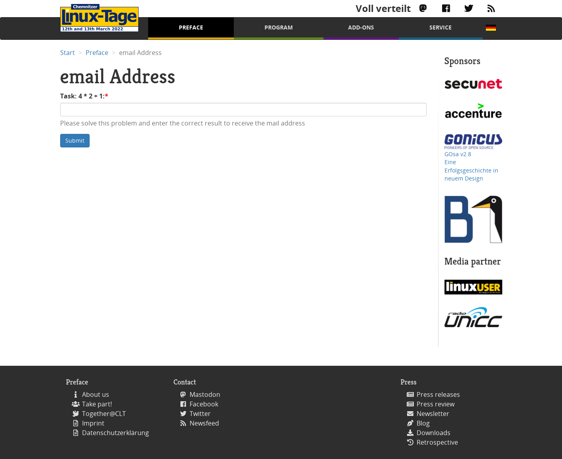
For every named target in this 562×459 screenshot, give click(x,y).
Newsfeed (204, 423)
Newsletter (433, 413)
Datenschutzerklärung (115, 432)
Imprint (93, 423)
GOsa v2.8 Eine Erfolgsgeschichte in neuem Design (471, 166)
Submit (74, 140)
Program (278, 27)
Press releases (438, 394)
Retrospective (437, 442)
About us (95, 394)
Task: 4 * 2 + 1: (82, 96)
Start (67, 52)
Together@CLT (104, 413)
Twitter (200, 413)
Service (440, 27)
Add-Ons (361, 27)
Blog (423, 423)
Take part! (97, 404)
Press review (435, 404)
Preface (191, 27)
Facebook (204, 404)
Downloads (433, 432)
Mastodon (205, 394)
